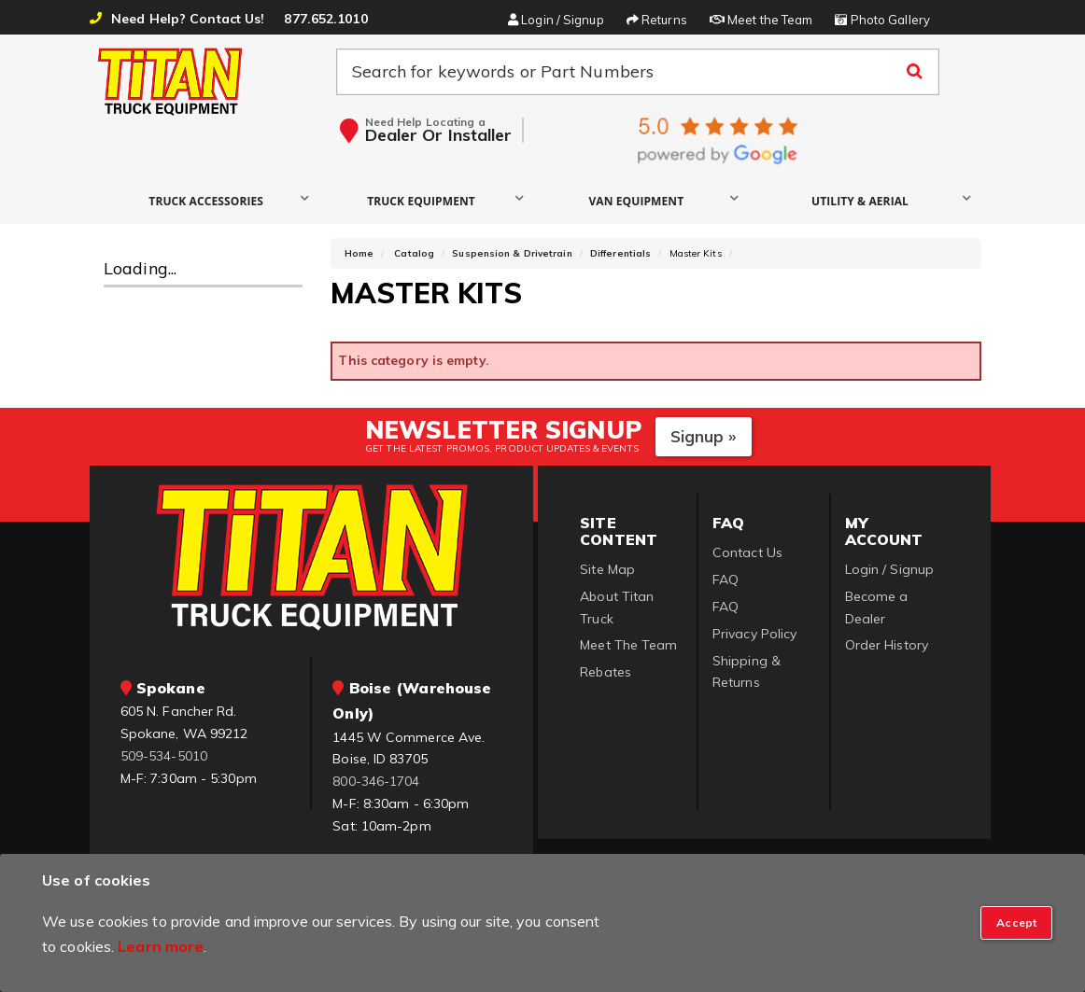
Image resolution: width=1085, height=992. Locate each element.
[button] (210, 200)
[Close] (1016, 923)
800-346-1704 (375, 781)
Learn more (161, 946)
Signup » (703, 436)
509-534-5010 (163, 755)
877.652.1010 (325, 18)
